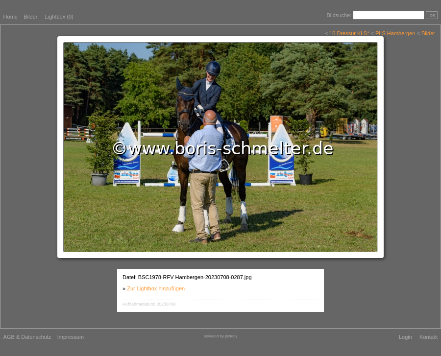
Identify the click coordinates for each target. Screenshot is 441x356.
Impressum (70, 337)
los (431, 15)
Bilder (30, 17)
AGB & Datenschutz (27, 337)
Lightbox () (59, 17)
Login (405, 337)
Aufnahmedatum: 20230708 (149, 304)
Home (10, 17)
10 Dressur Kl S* (349, 33)
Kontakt (428, 337)
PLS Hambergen (395, 33)
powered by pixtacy (220, 336)
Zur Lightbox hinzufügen (156, 288)
